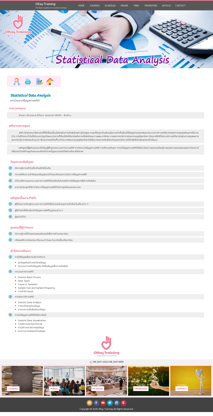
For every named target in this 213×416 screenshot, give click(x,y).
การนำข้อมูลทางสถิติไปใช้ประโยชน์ (31, 318)
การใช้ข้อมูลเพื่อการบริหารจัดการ (30, 260)
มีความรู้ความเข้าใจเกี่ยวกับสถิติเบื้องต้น (33, 168)
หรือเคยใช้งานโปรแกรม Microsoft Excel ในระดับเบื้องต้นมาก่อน (44, 242)
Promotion (151, 5)
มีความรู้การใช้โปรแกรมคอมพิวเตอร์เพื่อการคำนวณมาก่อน (42, 236)
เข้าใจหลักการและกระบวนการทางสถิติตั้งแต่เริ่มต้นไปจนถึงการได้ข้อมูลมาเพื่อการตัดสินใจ (57, 181)
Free (136, 5)
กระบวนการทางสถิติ (24, 275)
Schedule (110, 5)
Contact (180, 5)
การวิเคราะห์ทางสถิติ (24, 300)
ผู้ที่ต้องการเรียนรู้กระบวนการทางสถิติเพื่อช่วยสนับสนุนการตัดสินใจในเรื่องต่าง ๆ (53, 205)
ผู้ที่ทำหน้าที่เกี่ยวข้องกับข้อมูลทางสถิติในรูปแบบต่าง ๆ (39, 212)
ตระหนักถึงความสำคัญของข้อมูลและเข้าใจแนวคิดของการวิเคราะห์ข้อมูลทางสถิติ (52, 175)
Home (81, 5)
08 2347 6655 (116, 365)
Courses (95, 5)
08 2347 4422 (100, 365)
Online (124, 5)
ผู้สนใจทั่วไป (20, 218)
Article (166, 5)
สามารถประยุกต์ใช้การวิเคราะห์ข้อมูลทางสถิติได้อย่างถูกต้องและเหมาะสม (49, 188)
